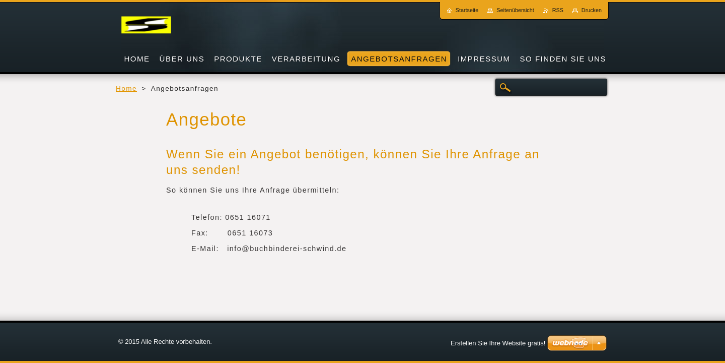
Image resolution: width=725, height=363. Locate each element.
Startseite (467, 10)
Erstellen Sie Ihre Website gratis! (498, 343)
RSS (557, 10)
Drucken (592, 10)
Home (126, 88)
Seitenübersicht (515, 10)
